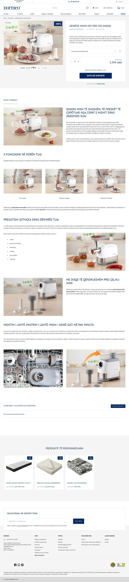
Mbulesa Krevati (65, 14)
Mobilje (96, 14)
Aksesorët (110, 14)
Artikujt (107, 539)
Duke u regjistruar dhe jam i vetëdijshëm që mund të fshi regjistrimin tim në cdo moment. (37, 525)
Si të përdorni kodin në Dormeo (66, 550)
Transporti (37, 550)
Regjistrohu (78, 521)
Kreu (5, 18)
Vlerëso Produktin (118, 406)
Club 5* (83, 539)
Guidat (106, 542)
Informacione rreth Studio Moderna (91, 542)
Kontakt (60, 542)
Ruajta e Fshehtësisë (40, 539)
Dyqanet (121, 2)
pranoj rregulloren (23, 525)
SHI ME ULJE (10, 18)
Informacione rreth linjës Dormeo (90, 545)
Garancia (37, 545)
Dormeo (6, 536)
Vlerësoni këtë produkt (76, 29)
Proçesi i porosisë (63, 547)
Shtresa (20, 14)
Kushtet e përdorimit (40, 542)
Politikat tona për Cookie (41, 552)
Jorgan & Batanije (47, 14)
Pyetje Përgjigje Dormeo (64, 545)
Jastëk (32, 14)
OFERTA (123, 14)
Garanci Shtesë (39, 547)
